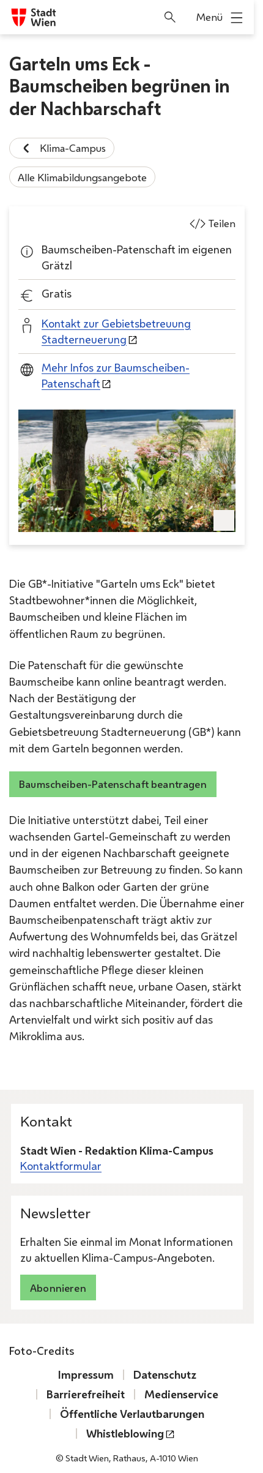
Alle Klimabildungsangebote (82, 177)
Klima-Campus (62, 148)
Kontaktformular (61, 1166)
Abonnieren (58, 1288)
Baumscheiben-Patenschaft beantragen (113, 784)
